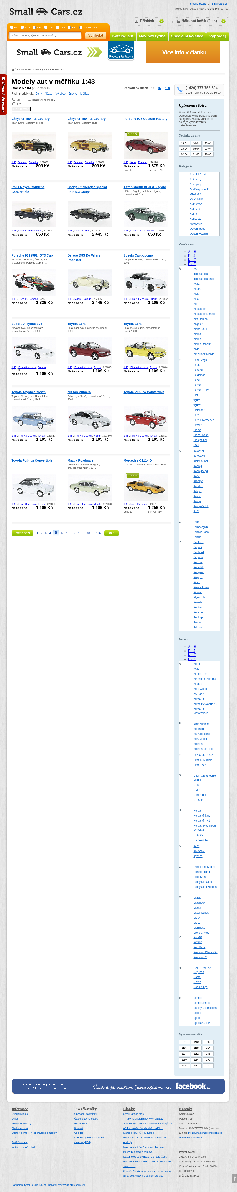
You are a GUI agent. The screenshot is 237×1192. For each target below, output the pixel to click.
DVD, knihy (197, 198)
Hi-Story (198, 834)
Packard (199, 542)
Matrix (77, 299)
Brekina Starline (203, 748)
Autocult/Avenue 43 (205, 704)
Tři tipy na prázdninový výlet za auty (143, 1118)
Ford (196, 415)
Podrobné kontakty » (190, 1137)
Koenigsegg (201, 471)
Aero (196, 304)
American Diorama (205, 679)
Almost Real (201, 674)
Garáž (15, 1137)
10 (79, 533)
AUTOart (199, 694)
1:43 (62, 27)
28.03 (208, 154)
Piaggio (198, 577)
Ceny (39, 93)
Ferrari (197, 385)
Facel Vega (200, 360)
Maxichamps (201, 912)
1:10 (196, 1041)
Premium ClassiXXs (206, 952)
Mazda (97, 504)
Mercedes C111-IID (138, 460)
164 (98, 533)
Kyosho (198, 856)
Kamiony (195, 208)
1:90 (208, 1065)
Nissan (97, 435)
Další (111, 533)
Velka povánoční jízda (24, 1147)
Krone (197, 496)
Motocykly (196, 223)
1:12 (27, 27)
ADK (196, 293)
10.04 (184, 148)
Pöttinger (199, 617)
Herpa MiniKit (202, 820)
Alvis (196, 349)
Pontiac (198, 607)
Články (129, 1109)
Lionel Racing (202, 871)
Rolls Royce (34, 230)
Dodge (85, 230)
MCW (197, 922)
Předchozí (22, 533)
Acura (197, 288)
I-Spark (22, 299)
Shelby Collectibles (205, 1008)
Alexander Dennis (204, 314)
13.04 (208, 143)
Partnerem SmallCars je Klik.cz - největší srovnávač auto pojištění (48, 1185)
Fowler (198, 425)
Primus (198, 627)
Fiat (196, 395)
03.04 (208, 148)
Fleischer (199, 410)
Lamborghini (201, 527)
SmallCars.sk (198, 3)
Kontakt (78, 1128)
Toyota (97, 367)
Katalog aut (122, 36)
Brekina (198, 743)
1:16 (184, 1047)
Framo (197, 430)
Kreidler (198, 486)
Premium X (200, 957)
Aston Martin (147, 230)
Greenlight (200, 794)
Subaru (42, 367)
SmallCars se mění (134, 1113)
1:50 (184, 1059)
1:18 (39, 27)
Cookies (79, 1132)
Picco (197, 582)
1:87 (74, 27)
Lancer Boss (201, 532)
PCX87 (198, 942)
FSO (196, 445)
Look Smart (200, 877)
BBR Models (201, 723)
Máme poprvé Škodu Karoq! (139, 1132)
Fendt (197, 380)
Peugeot (199, 572)
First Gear (200, 765)
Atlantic (198, 684)
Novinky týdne (152, 36)
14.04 (196, 143)
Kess (133, 162)
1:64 (196, 1059)
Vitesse (22, 162)
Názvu (49, 93)
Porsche (142, 162)
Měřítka (84, 93)
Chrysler (33, 162)
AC (195, 268)
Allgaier (198, 324)
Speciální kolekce (187, 36)
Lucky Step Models (205, 887)
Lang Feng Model (204, 866)
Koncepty (195, 218)
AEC (196, 299)
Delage (87, 299)
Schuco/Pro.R (202, 1002)
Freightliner (200, 440)
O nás (15, 1118)
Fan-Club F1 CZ (203, 755)
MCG (197, 917)
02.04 (184, 154)
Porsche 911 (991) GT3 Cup (32, 255)
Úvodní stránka (23, 69)
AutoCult (199, 699)
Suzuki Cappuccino (138, 255)
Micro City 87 (201, 932)
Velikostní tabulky (21, 1123)
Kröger (198, 491)
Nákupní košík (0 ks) (199, 21)
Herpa (197, 810)
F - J (191, 256)
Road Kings (201, 987)
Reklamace (80, 1123)
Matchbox (199, 902)
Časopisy (195, 184)
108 (167, 88)
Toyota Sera (77, 324)
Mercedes (142, 504)
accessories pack (204, 278)
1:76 (184, 1065)
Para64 (198, 937)
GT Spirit (199, 800)
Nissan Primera (79, 392)
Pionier (198, 592)
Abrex (197, 663)
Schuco (198, 997)
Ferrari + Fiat (201, 390)
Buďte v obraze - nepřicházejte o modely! (35, 1132)
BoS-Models (201, 738)
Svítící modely (20, 1142)
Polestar (199, 602)
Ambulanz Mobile (204, 354)
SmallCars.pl (219, 3)
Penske (198, 562)
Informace (20, 1109)
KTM (196, 511)
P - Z (192, 264)
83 (88, 533)
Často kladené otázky (86, 1118)
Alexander (200, 309)
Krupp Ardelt (201, 506)
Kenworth (199, 456)
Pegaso (198, 557)
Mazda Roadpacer (81, 460)
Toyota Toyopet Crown (29, 392)
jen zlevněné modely (43, 99)
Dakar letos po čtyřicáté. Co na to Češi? (145, 1156)
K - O (192, 260)
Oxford (22, 230)
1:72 (208, 1059)
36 (159, 88)
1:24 (50, 27)
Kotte (197, 476)
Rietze (197, 982)
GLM (196, 784)
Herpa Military (202, 815)
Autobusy (195, 179)
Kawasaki (199, 451)
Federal (198, 370)
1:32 (196, 1053)
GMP (197, 789)
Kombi (194, 213)
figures (198, 405)
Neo (132, 504)
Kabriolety (196, 203)
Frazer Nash (201, 435)
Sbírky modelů (20, 1128)
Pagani (198, 547)
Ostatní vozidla (199, 233)
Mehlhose (199, 927)
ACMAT (198, 283)
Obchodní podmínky (85, 1113)
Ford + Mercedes (204, 420)
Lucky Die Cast (203, 882)
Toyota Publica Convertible (144, 392)
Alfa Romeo (201, 319)
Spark (197, 1018)
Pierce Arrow (201, 587)
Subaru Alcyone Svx (27, 324)
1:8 (184, 1041)
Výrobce (61, 93)
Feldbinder (200, 375)
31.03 (196, 154)
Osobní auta (197, 228)
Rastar (197, 977)
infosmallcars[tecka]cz (205, 1132)
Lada (197, 522)
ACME (197, 668)
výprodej (132, 133)
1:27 (184, 1053)
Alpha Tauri (200, 329)
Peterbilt (199, 567)
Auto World (200, 689)
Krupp (197, 501)
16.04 (184, 143)
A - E (192, 252)
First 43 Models (139, 299)
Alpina (197, 334)
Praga (197, 622)
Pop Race (200, 947)
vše (16, 27)
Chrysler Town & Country (31, 119)
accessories (201, 273)
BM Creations (202, 733)
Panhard (199, 552)
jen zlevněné (91, 27)
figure (197, 400)
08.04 (196, 148)
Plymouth (199, 597)
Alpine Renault (202, 344)
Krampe (198, 481)
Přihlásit (147, 21)
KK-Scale (199, 851)
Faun (197, 365)
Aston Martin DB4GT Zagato (145, 187)
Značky (73, 93)
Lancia (197, 537)
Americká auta (198, 174)
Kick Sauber (201, 461)
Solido (197, 1013)
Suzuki (153, 299)
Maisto (197, 897)
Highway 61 (201, 839)
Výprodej (217, 36)
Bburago (199, 728)
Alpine (197, 339)
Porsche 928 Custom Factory (146, 119)
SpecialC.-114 (202, 1023)
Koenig (198, 466)
